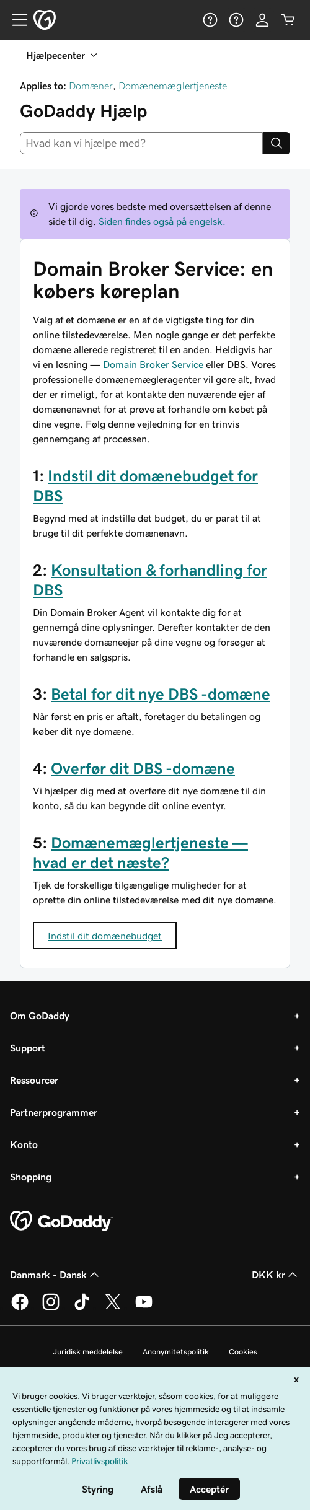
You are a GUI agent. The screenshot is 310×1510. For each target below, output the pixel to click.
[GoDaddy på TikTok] (82, 1308)
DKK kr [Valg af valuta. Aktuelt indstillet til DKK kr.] (276, 1274)
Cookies (243, 1352)
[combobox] (141, 143)
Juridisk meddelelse (88, 1352)
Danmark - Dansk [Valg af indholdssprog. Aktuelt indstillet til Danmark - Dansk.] (56, 1274)
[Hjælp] (210, 20)
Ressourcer (34, 1080)
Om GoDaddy (39, 1016)
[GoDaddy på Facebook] (20, 1308)
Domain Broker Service (153, 364)
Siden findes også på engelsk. (162, 221)
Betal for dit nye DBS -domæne (160, 694)
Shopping (30, 1177)
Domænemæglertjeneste (172, 85)
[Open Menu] (15, 20)
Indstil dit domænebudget (105, 936)
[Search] (276, 143)
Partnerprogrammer (53, 1112)
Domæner (91, 85)
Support (27, 1048)
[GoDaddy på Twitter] (113, 1308)
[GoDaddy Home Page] (61, 1221)
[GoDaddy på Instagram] (51, 1308)
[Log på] (262, 20)
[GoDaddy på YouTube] (144, 1308)
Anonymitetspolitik (176, 1352)
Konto (24, 1144)
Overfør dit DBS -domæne (143, 768)
